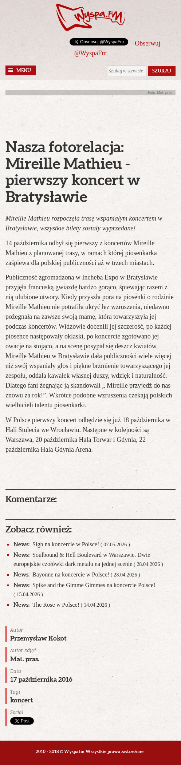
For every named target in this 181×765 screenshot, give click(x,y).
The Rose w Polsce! (61, 604)
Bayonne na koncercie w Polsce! (76, 574)
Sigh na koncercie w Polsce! (71, 544)
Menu (23, 70)
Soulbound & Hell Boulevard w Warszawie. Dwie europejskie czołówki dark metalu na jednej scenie (88, 559)
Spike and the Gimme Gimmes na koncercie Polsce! (84, 589)
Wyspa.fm (90, 17)
